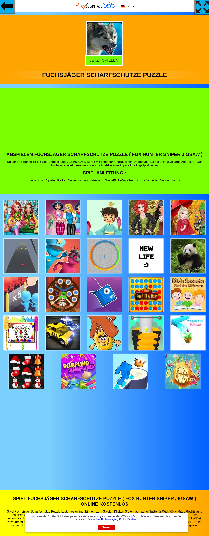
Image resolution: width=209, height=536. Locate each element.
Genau (107, 527)
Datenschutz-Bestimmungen (102, 519)
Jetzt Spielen (105, 60)
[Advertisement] (104, 123)
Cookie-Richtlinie (128, 519)
